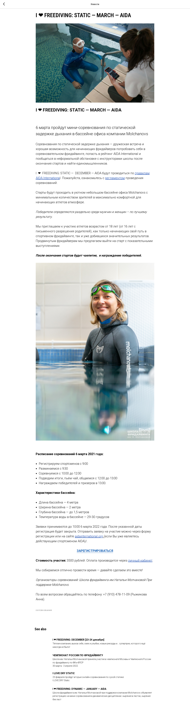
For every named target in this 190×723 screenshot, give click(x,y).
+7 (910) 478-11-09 (116, 597)
